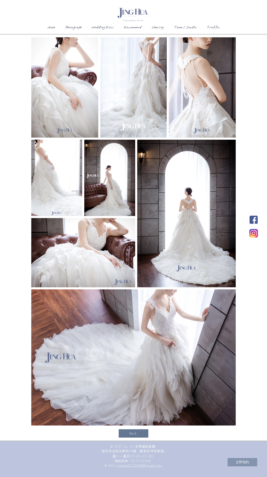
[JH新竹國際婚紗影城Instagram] (253, 233)
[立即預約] (242, 462)
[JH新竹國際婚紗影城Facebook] (253, 220)
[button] (73, 29)
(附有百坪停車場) (152, 451)
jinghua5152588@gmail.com (139, 465)
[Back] (133, 433)
